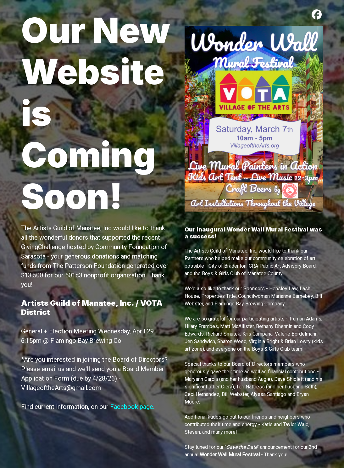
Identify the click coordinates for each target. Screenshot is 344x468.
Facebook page (131, 406)
